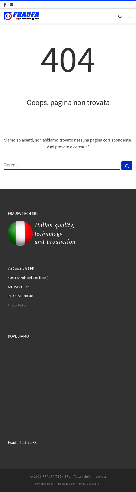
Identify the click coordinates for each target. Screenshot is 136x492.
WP (53, 483)
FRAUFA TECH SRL (56, 476)
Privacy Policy (17, 305)
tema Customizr (90, 483)
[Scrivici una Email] (11, 5)
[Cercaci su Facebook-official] (5, 5)
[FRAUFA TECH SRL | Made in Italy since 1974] (21, 15)
